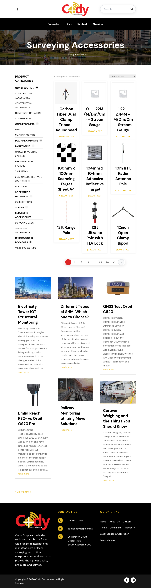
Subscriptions (23, 202)
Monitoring (22, 146)
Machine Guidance (26, 140)
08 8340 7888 (75, 520)
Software (21, 186)
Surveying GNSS (24, 222)
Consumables (23, 118)
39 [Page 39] (100, 262)
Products (53, 24)
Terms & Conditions (110, 527)
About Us (98, 24)
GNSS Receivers (25, 124)
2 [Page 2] (75, 262)
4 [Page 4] (88, 262)
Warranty (130, 527)
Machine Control (25, 135)
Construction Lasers (28, 113)
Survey (19, 207)
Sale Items (21, 171)
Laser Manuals (107, 540)
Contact (82, 24)
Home (103, 521)
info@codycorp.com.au (80, 528)
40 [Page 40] (107, 262)
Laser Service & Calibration (114, 533)
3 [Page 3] (81, 262)
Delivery (127, 521)
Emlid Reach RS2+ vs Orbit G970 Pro (30, 418)
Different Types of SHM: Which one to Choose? (75, 312)
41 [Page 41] (114, 262)
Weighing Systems (25, 247)
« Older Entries (23, 491)
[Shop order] (122, 76)
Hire (17, 129)
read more (23, 372)
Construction (24, 87)
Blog (69, 24)
